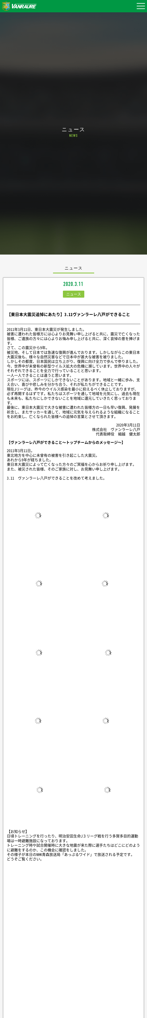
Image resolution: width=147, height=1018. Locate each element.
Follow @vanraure (73, 970)
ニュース (73, 294)
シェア (74, 918)
